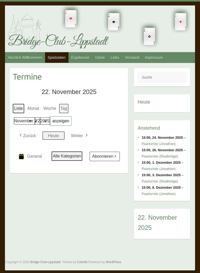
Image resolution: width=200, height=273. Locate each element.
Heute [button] (53, 135)
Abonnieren (104, 156)
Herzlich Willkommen (25, 57)
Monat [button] (33, 108)
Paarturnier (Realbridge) (160, 156)
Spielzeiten (57, 57)
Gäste (100, 57)
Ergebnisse (80, 57)
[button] (27, 135)
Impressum (154, 57)
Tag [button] (63, 108)
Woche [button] (49, 108)
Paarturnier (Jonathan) (159, 144)
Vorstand (132, 57)
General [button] (30, 156)
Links (115, 57)
